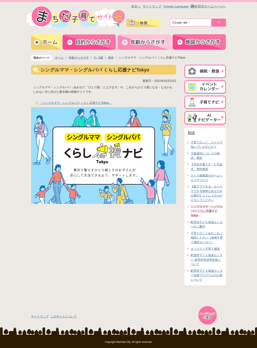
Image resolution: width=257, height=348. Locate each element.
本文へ (136, 6)
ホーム (59, 57)
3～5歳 (98, 57)
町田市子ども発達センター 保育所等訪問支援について (207, 260)
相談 (111, 57)
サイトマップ (152, 6)
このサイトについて (64, 316)
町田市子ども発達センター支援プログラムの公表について (207, 275)
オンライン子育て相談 (205, 248)
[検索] (191, 22)
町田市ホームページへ (210, 6)
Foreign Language (176, 6)
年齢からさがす (79, 57)
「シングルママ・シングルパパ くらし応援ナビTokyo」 (75, 102)
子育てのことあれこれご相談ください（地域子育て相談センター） (207, 238)
